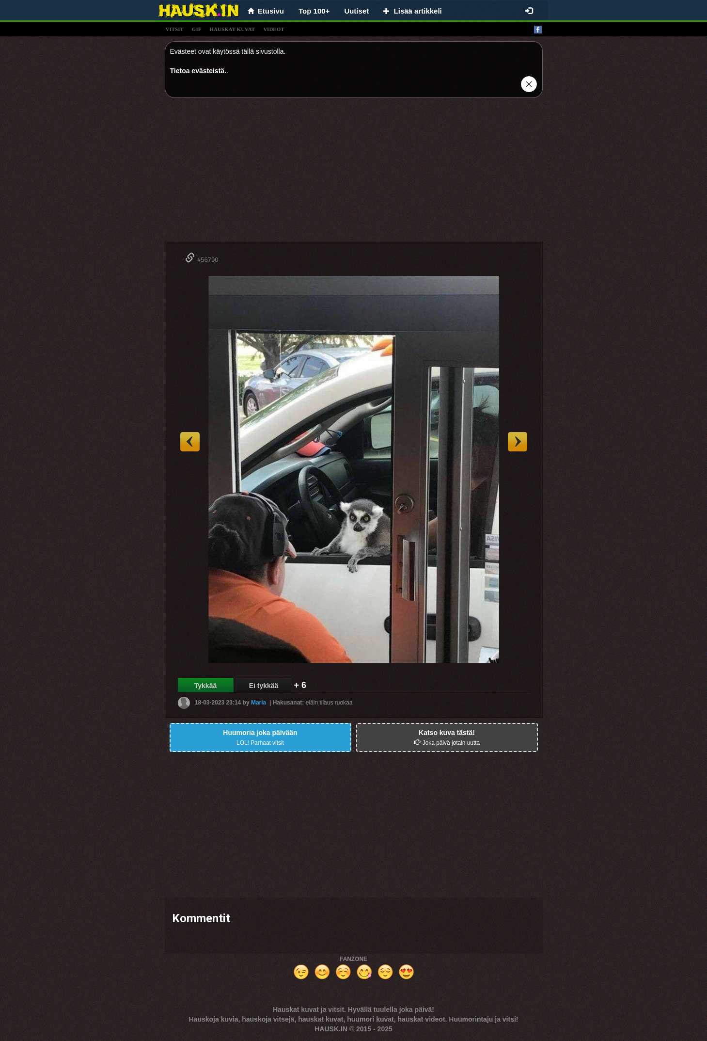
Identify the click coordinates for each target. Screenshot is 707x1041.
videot (273, 29)
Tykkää (205, 685)
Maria (258, 702)
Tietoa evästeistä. (198, 71)
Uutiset (356, 11)
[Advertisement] (353, 173)
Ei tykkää (264, 685)
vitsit (175, 29)
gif (197, 29)
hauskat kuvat (232, 29)
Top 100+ (314, 11)
